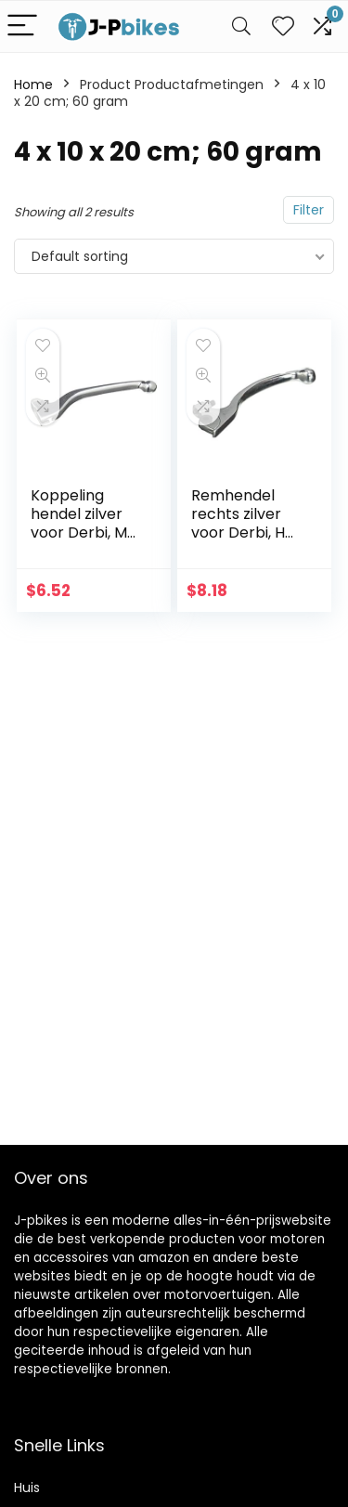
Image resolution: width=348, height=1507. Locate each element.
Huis (27, 1487)
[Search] (241, 26)
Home (33, 84)
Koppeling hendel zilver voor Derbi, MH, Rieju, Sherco (85, 523)
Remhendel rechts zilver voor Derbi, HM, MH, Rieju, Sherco (246, 532)
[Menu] (22, 26)
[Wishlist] (283, 26)
